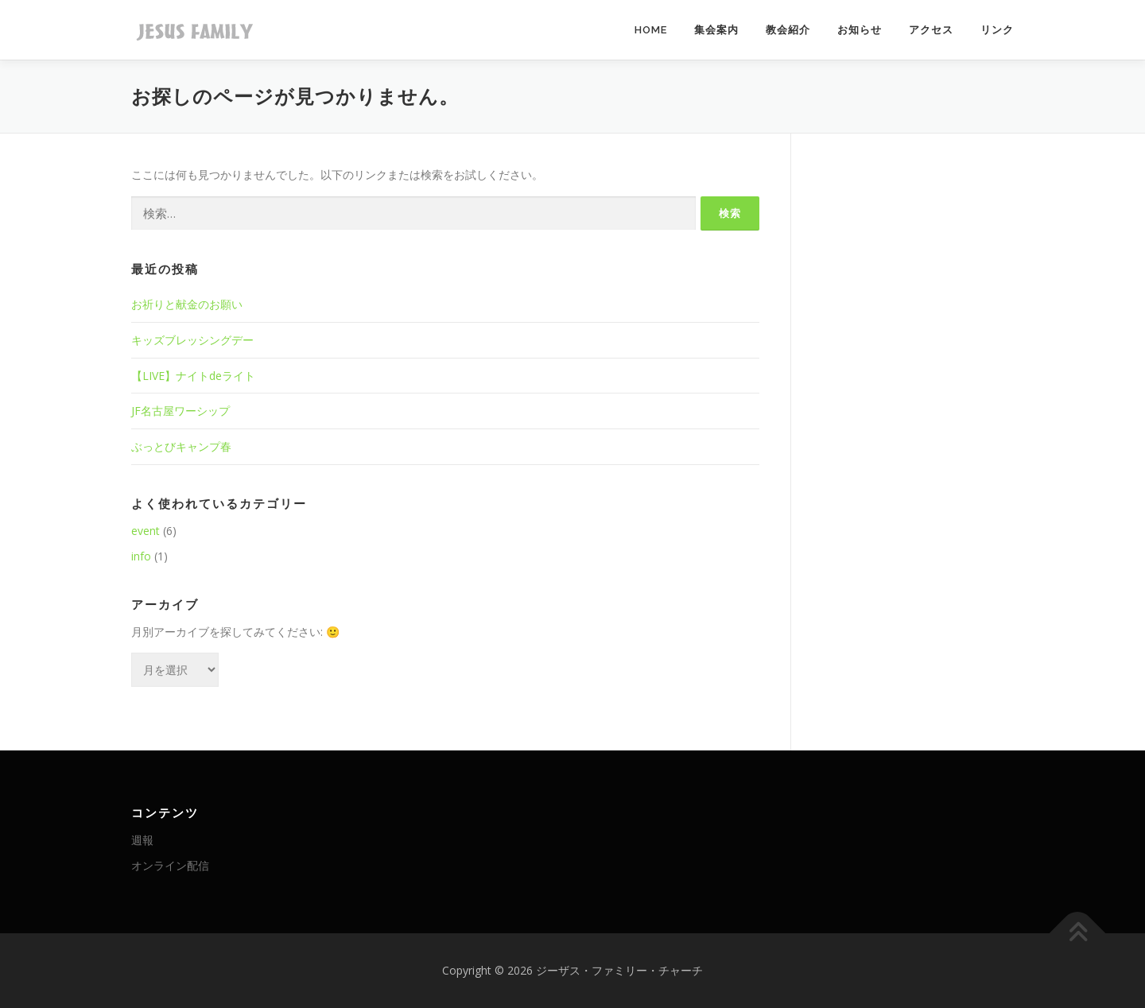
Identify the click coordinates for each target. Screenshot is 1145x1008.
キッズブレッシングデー (192, 339)
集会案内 (716, 30)
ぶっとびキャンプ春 (181, 446)
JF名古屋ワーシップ (180, 410)
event (145, 530)
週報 (142, 839)
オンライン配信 (170, 865)
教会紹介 (788, 30)
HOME (651, 30)
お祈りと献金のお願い (187, 304)
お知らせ (859, 30)
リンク (997, 30)
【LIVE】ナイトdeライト (193, 375)
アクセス (931, 30)
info (141, 556)
